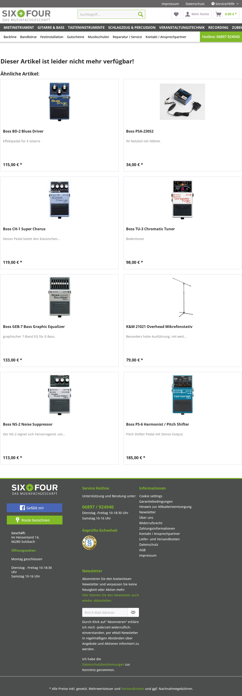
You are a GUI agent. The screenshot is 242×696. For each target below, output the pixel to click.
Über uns (146, 517)
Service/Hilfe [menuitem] (223, 4)
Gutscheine (75, 37)
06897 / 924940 (98, 507)
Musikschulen (98, 37)
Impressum (170, 4)
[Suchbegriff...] (111, 14)
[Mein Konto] (197, 14)
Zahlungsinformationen (157, 528)
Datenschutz (195, 4)
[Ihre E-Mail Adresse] (105, 612)
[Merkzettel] (176, 14)
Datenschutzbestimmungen (103, 664)
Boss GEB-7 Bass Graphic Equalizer (34, 326)
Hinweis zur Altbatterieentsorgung (165, 506)
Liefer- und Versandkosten (159, 539)
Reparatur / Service (127, 37)
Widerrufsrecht (150, 523)
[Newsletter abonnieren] (133, 612)
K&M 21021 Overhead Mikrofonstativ (159, 326)
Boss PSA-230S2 (139, 131)
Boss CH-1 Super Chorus (24, 229)
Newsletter (147, 512)
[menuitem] (170, 4)
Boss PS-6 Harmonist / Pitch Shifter (157, 424)
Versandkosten (132, 688)
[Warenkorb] (226, 14)
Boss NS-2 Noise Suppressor (28, 424)
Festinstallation (51, 37)
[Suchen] (140, 14)
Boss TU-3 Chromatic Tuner (150, 229)
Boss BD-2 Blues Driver (23, 131)
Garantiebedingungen (156, 501)
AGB (142, 550)
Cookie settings (150, 496)
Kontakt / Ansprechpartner (166, 37)
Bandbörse (28, 37)
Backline (10, 37)
